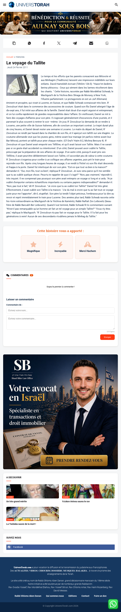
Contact (85, 596)
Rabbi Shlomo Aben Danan (28, 596)
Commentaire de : (14, 305)
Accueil (9, 57)
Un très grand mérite (16, 501)
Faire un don (100, 596)
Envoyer (107, 337)
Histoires (20, 57)
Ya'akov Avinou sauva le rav (76, 501)
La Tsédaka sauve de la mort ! (21, 524)
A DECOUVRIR (13, 477)
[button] (4, 5)
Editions (73, 596)
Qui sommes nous (55, 596)
